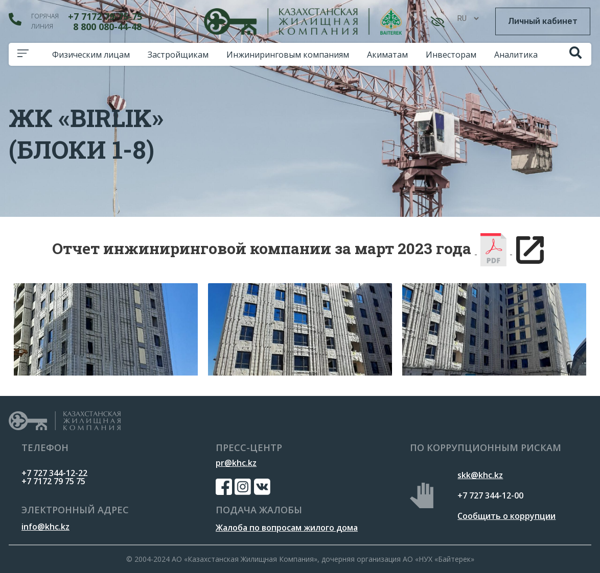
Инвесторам (453, 54)
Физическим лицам (93, 54)
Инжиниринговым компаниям (290, 54)
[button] (542, 21)
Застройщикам (181, 54)
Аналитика (518, 54)
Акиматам (390, 54)
